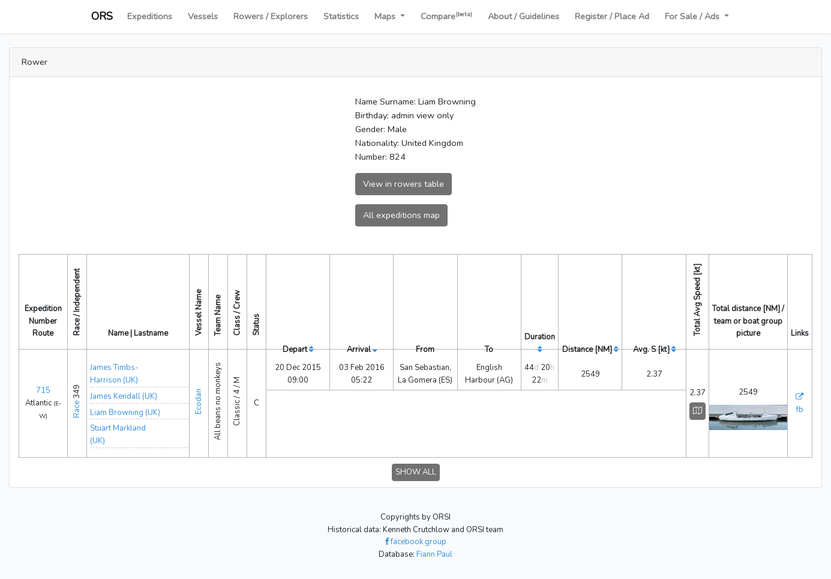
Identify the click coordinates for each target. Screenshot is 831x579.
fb (799, 409)
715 (43, 390)
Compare (446, 16)
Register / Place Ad (612, 16)
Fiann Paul (434, 554)
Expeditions (149, 16)
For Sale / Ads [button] (693, 16)
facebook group (415, 541)
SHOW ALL (415, 472)
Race (76, 409)
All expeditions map (401, 215)
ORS (102, 16)
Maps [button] (386, 16)
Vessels (203, 16)
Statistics (341, 16)
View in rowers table (403, 184)
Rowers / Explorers (270, 16)
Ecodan (198, 401)
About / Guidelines (523, 16)
